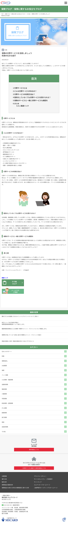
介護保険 (4, 404)
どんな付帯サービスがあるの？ (28, 92)
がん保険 (4, 418)
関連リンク (24, 115)
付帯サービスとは (22, 88)
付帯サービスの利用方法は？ (27, 95)
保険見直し (5, 371)
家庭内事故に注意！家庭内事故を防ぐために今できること (18, 351)
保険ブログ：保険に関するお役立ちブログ (15, 14)
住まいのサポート (7, 361)
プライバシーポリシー (40, 486)
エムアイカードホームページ (42, 495)
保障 (3, 380)
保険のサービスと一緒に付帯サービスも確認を (33, 107)
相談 (3, 432)
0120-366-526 (8, 515)
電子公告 (4, 489)
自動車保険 (5, 394)
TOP (2, 14)
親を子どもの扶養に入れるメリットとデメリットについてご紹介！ (20, 326)
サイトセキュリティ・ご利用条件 (43, 489)
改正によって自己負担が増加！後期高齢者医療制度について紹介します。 (13, 333)
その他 (28, 14)
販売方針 (4, 492)
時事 (3, 366)
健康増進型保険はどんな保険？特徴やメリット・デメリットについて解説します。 (25, 338)
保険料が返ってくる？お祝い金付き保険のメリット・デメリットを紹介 (21, 345)
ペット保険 (5, 385)
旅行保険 (4, 427)
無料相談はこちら (34, 459)
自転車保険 (5, 437)
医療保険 (4, 422)
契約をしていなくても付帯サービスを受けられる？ (33, 101)
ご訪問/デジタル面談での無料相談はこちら (34, 478)
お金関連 (4, 375)
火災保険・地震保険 (7, 390)
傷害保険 (4, 399)
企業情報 (4, 486)
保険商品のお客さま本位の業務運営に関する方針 (15, 497)
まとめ (17, 112)
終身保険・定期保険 (7, 413)
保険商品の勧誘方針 (7, 495)
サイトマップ (37, 492)
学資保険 (4, 408)
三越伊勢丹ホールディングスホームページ (45, 497)
